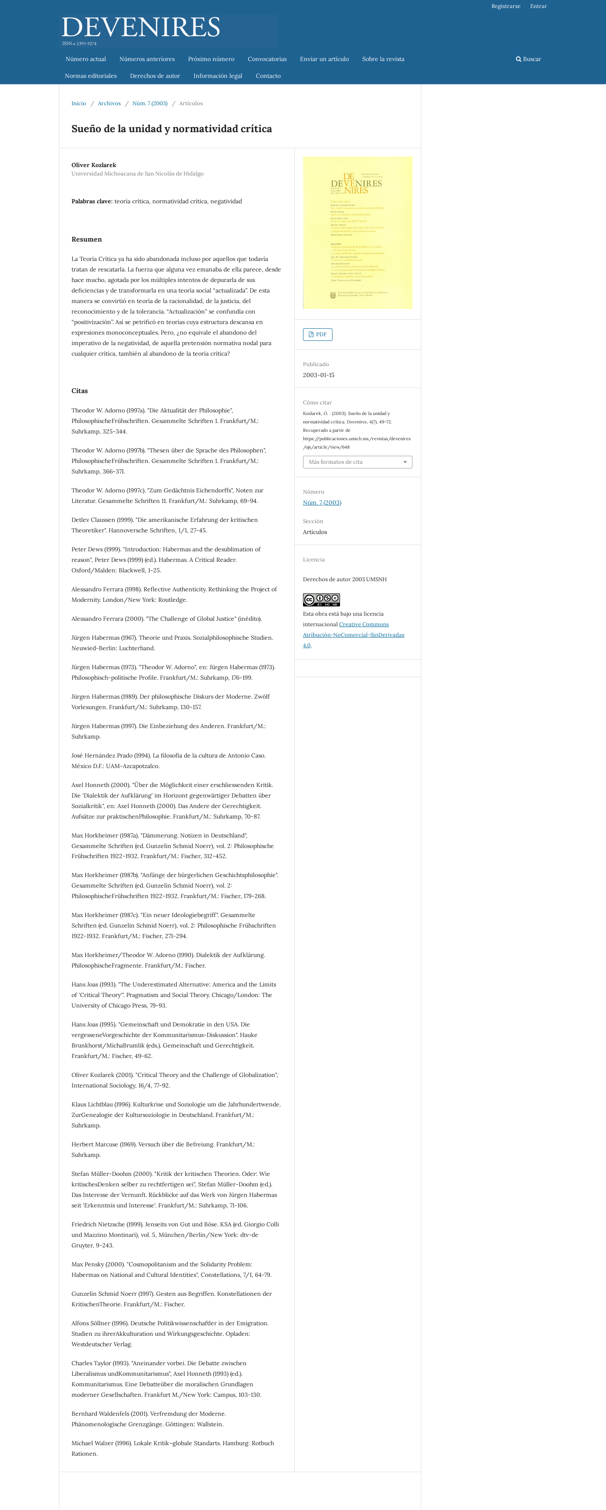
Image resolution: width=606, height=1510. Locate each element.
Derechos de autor (155, 76)
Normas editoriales (91, 76)
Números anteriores (147, 59)
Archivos (109, 103)
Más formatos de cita (336, 461)
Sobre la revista (383, 59)
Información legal (218, 76)
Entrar (538, 6)
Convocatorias (267, 59)
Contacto (268, 76)
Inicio (79, 103)
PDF (321, 334)
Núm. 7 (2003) (150, 103)
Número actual (82, 59)
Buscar (528, 59)
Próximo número (211, 59)
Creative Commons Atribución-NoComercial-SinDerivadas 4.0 (353, 635)
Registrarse (506, 6)
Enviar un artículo (324, 59)
